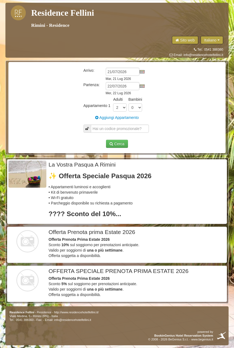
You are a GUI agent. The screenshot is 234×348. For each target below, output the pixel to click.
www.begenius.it (202, 339)
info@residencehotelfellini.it (203, 55)
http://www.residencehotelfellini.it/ (76, 312)
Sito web (185, 40)
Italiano (212, 40)
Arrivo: (89, 70)
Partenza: (92, 85)
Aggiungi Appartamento (117, 117)
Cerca (117, 144)
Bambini (135, 99)
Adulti (118, 99)
